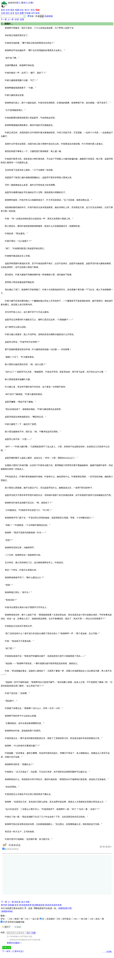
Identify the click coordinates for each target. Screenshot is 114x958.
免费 (22, 13)
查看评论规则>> (14, 943)
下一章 (4, 19)
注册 (30, 3)
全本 (12, 13)
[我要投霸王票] (65, 908)
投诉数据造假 (38, 905)
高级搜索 (49, 16)
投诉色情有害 (25, 905)
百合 (33, 10)
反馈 (37, 13)
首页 (3, 10)
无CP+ (27, 10)
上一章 (10, 19)
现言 (12, 10)
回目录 (17, 902)
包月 (17, 13)
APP (33, 13)
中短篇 (27, 13)
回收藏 (11, 905)
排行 (8, 13)
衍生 (22, 10)
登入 (26, 3)
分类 (3, 13)
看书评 (4, 905)
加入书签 (25, 902)
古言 (8, 10)
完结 (37, 10)
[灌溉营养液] (7, 911)
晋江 (18, 3)
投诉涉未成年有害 (53, 905)
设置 (22, 19)
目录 (17, 19)
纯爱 (17, 10)
